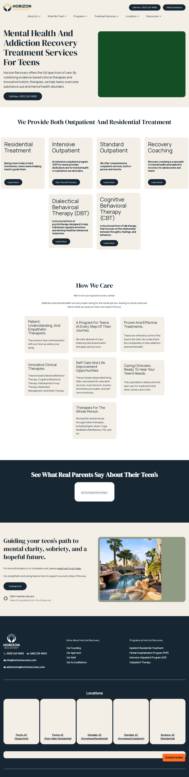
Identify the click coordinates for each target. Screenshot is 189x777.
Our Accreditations (77, 643)
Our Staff (71, 638)
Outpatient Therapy (140, 643)
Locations (131, 16)
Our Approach (74, 633)
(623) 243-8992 (15, 634)
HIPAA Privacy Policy (59, 761)
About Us (33, 16)
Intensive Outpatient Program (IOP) (148, 638)
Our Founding (74, 628)
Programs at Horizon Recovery (146, 621)
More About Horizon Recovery (83, 621)
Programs (79, 16)
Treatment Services (105, 16)
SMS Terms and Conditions (97, 761)
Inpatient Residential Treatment (146, 628)
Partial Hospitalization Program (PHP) (149, 633)
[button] (34, 16)
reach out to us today (69, 549)
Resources (153, 16)
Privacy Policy (77, 761)
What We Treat (56, 16)
